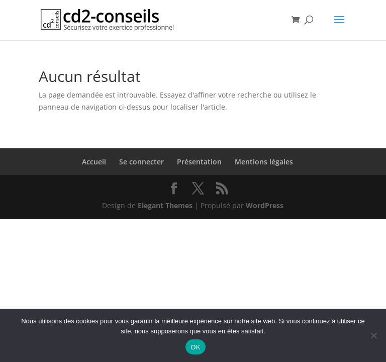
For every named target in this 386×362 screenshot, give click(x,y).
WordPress (264, 205)
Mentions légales (264, 161)
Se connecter (141, 161)
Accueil (94, 161)
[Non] (373, 335)
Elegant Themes (165, 205)
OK (195, 347)
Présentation (199, 161)
